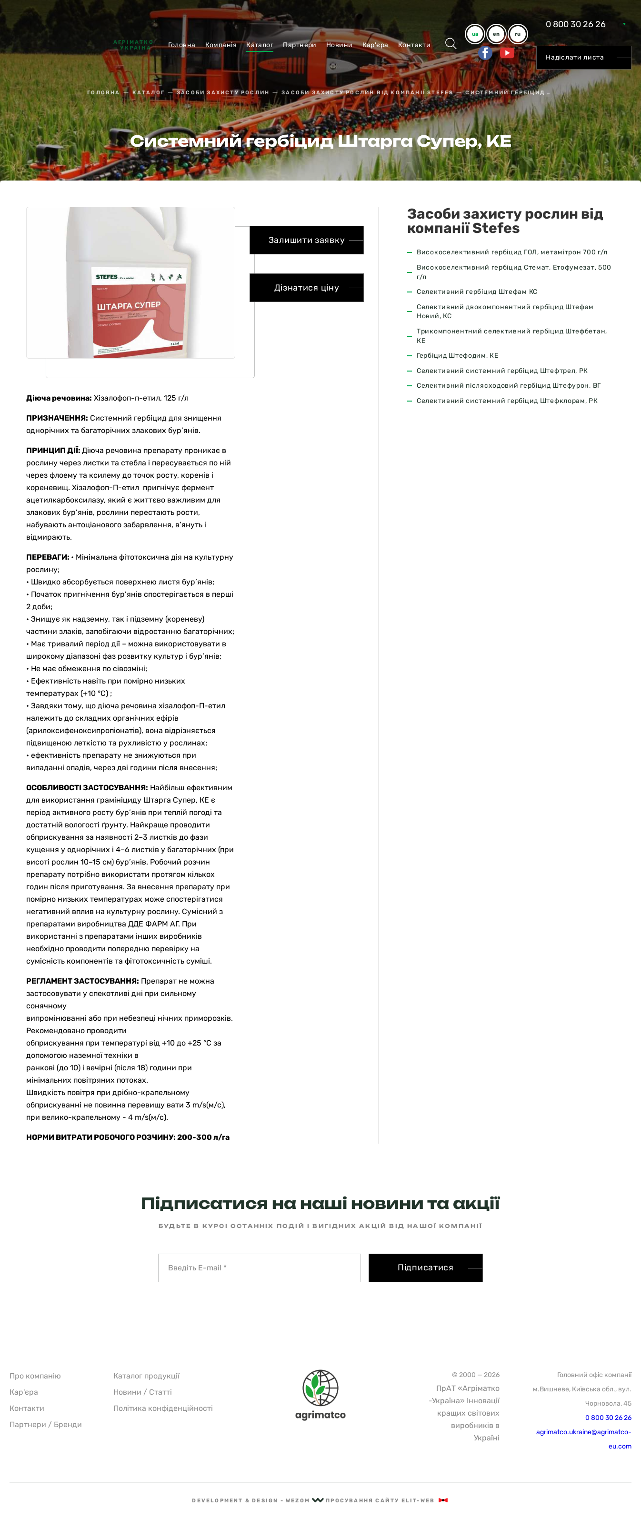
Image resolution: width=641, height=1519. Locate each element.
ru (518, 34)
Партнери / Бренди (46, 1424)
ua (475, 34)
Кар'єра (375, 45)
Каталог (259, 45)
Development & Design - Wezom (258, 1501)
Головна (181, 45)
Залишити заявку (307, 240)
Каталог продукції (146, 1375)
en (496, 34)
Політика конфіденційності (163, 1408)
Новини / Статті (142, 1392)
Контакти (414, 45)
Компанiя (221, 45)
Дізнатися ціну (307, 287)
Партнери (300, 45)
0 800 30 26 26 (576, 24)
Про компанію (35, 1375)
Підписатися (426, 1267)
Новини (339, 45)
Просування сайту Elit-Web (387, 1501)
